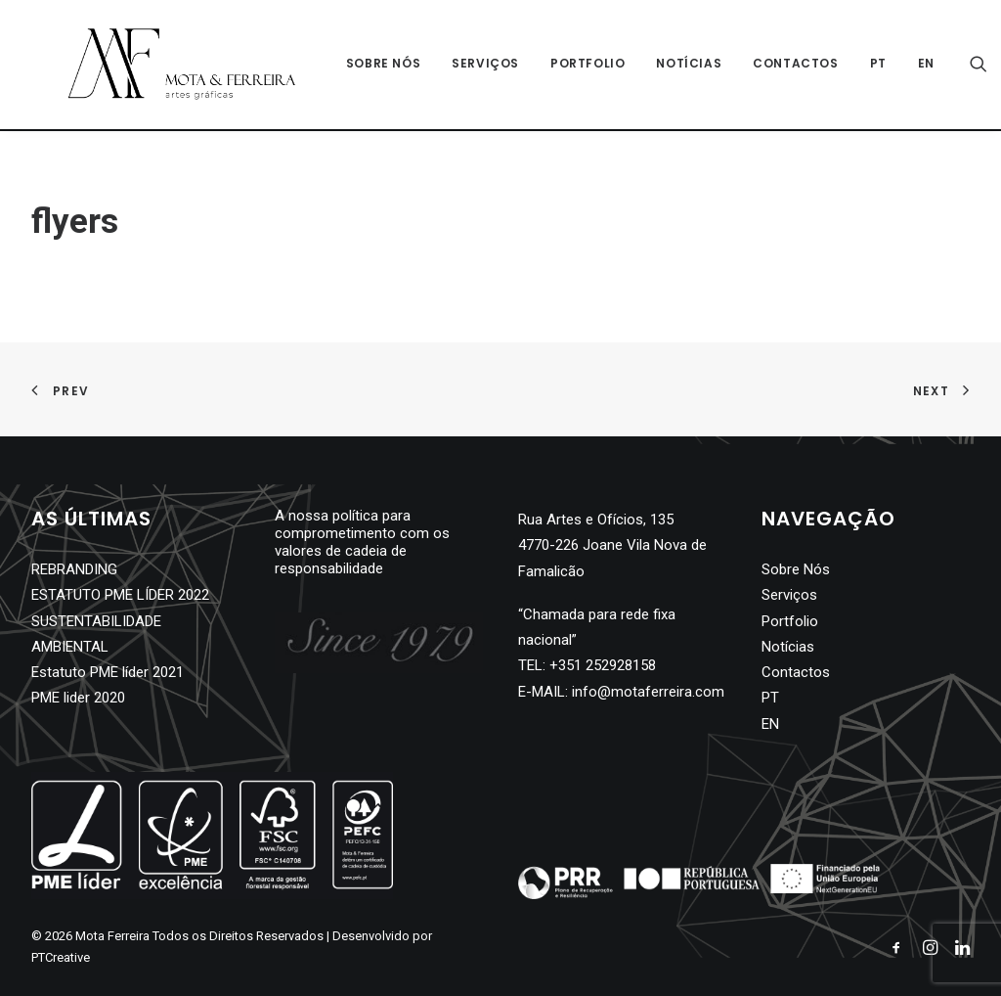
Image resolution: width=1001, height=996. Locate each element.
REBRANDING (74, 569)
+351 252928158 (602, 665)
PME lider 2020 (78, 697)
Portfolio (570, 65)
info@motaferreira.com (648, 692)
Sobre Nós (365, 65)
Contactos (777, 65)
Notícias (671, 65)
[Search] (961, 65)
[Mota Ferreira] (163, 65)
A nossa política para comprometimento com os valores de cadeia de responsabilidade (362, 542)
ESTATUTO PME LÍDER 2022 (120, 595)
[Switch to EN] (902, 65)
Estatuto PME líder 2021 (107, 672)
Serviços (467, 65)
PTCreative (60, 957)
